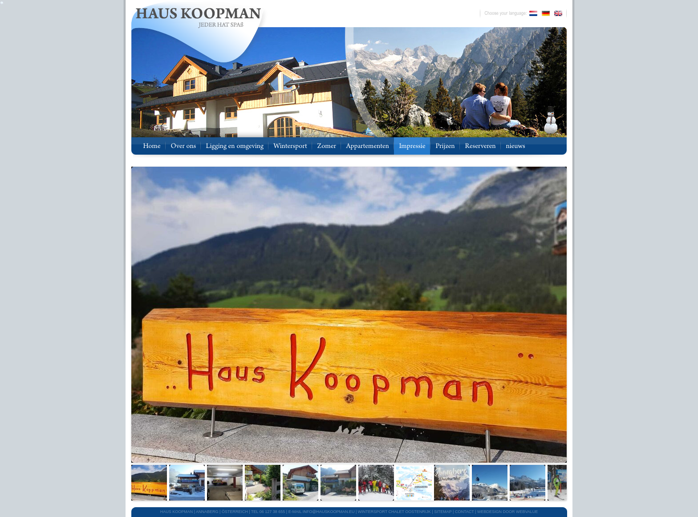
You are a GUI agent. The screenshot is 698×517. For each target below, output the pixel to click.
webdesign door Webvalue (507, 511)
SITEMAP (442, 511)
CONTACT (464, 511)
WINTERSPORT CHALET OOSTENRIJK (394, 511)
